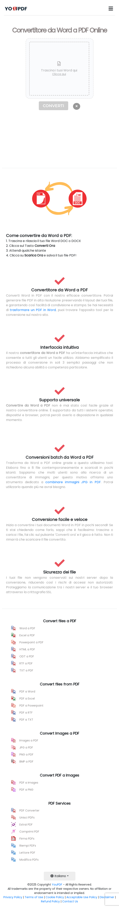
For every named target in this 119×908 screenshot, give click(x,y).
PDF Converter (29, 810)
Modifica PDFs (29, 860)
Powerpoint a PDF (31, 642)
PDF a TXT (26, 720)
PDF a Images (28, 783)
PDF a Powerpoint (31, 706)
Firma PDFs (26, 839)
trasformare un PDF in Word (33, 310)
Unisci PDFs (27, 817)
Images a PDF (28, 740)
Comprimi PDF (29, 832)
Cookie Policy (55, 897)
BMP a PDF (26, 762)
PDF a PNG (26, 790)
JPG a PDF (26, 747)
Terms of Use (34, 897)
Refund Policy (50, 901)
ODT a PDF (26, 656)
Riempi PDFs (27, 846)
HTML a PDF (27, 649)
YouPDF (57, 885)
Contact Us (70, 901)
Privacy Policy (12, 897)
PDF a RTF (26, 713)
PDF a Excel (27, 699)
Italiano (58, 876)
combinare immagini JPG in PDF (73, 482)
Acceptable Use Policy (81, 897)
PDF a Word (27, 691)
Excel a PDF (27, 635)
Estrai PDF (26, 825)
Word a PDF (27, 628)
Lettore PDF (27, 853)
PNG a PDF (26, 754)
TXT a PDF (26, 670)
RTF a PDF (26, 663)
